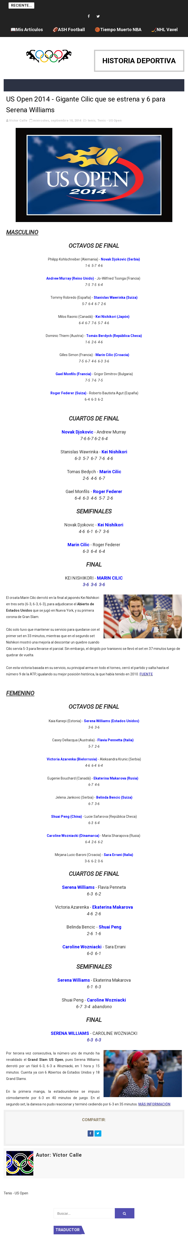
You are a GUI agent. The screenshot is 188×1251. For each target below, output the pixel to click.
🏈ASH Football (69, 29)
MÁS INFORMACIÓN (154, 1104)
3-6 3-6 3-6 (94, 584)
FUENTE (146, 674)
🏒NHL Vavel (164, 29)
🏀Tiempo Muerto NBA (118, 29)
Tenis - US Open (109, 120)
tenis (91, 120)
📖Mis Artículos (27, 29)
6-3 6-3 (94, 1039)
